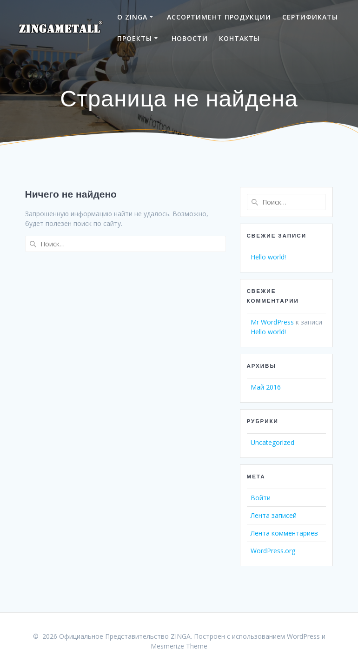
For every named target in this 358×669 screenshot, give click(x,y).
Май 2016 (266, 387)
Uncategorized (272, 442)
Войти (261, 497)
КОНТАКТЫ (239, 38)
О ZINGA (132, 17)
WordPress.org (273, 550)
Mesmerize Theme (179, 646)
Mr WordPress (272, 322)
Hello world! (268, 256)
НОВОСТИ (190, 38)
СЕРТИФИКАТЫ (310, 17)
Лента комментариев (284, 533)
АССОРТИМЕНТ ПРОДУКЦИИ (219, 17)
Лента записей (274, 515)
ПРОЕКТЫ (134, 38)
